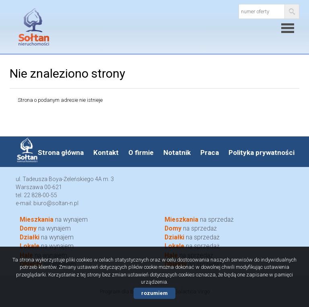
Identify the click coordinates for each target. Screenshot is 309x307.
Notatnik (177, 152)
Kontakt (106, 152)
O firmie (141, 152)
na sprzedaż (199, 219)
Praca (209, 152)
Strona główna (61, 152)
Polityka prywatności (262, 152)
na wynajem (54, 219)
